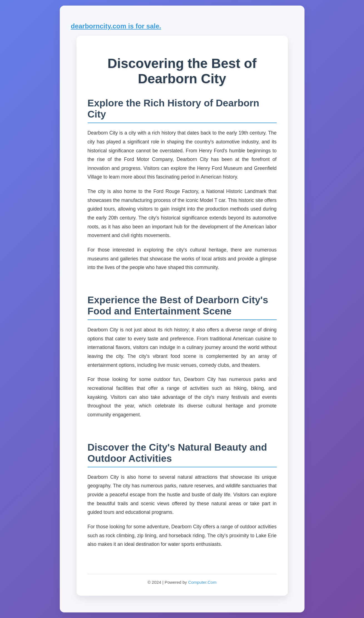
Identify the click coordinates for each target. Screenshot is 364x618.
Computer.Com (202, 582)
